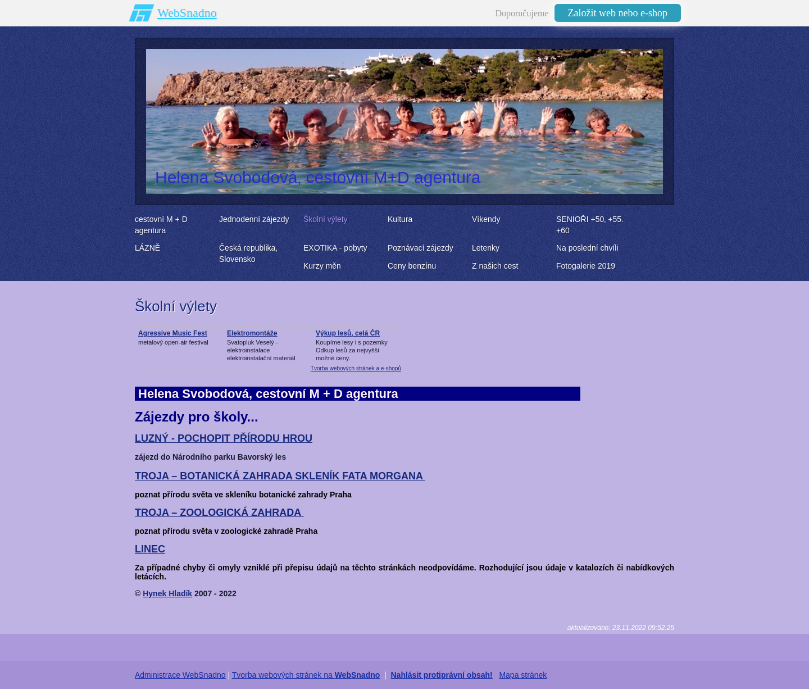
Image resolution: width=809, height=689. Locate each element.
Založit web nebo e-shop (617, 13)
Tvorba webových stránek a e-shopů (356, 368)
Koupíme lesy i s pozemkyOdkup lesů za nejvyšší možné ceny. (352, 350)
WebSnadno (187, 13)
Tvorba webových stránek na (306, 674)
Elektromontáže (252, 333)
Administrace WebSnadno (180, 674)
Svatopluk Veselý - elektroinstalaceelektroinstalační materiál (261, 350)
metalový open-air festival (173, 342)
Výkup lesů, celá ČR (348, 333)
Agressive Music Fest (172, 333)
